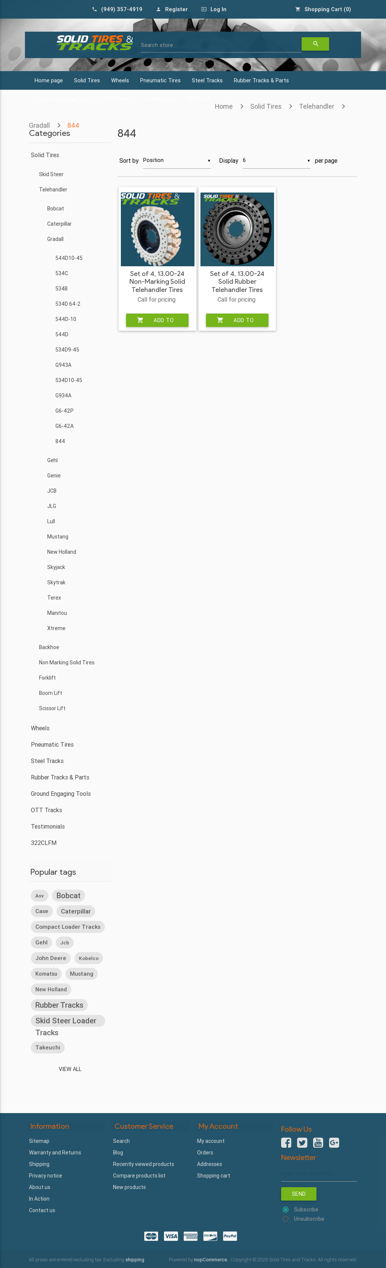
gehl (41, 942)
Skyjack (56, 567)
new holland (51, 989)
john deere (50, 957)
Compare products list (139, 1174)
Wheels (120, 80)
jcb (64, 942)
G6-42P (64, 410)
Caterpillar (59, 223)
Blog (118, 1151)
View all (70, 1068)
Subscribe (306, 1209)
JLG (51, 506)
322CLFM (44, 842)
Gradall (55, 239)
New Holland (61, 552)
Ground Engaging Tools (61, 793)
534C (61, 273)
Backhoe (49, 647)
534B (61, 288)
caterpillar (76, 911)
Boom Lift (50, 693)
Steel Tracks (207, 80)
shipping (134, 1259)
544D (61, 334)
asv (39, 895)
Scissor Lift (52, 708)
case (41, 910)
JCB (52, 490)
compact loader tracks (67, 926)
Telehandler (316, 106)
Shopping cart (213, 1174)
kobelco (89, 957)
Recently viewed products (143, 1163)
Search (121, 1140)
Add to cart (155, 320)
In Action (39, 1197)
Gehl (52, 460)
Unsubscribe (309, 1219)
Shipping (39, 1163)
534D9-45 (67, 349)
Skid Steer (51, 174)
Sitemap (39, 1140)
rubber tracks (59, 1004)
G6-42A (64, 426)
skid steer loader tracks (65, 1021)
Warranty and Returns (55, 1151)
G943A (63, 365)
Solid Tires (87, 80)
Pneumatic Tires (160, 80)
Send (299, 1193)
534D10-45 (68, 380)
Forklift (47, 677)
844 (60, 441)
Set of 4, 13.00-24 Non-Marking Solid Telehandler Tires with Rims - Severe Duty (157, 289)
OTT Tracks (46, 810)
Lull (51, 521)
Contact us (42, 1209)
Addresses (209, 1163)
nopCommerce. (211, 1259)
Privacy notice (45, 1174)
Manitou (57, 613)
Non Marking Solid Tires (66, 662)
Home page (49, 80)
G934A (63, 395)
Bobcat (55, 208)
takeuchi (47, 1047)
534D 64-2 (68, 304)
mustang (81, 973)
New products (129, 1186)
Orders (205, 1151)
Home (224, 106)
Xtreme (56, 628)
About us (39, 1186)
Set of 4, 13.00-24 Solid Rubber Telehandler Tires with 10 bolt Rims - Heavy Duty (237, 289)
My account (211, 1140)
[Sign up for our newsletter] (319, 1173)
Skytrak (56, 582)
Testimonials (48, 826)
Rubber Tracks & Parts (261, 80)
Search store (157, 45)
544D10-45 (69, 258)
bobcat (69, 895)
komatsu (46, 973)
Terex (54, 597)
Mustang (57, 536)
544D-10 (65, 319)
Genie (54, 475)
